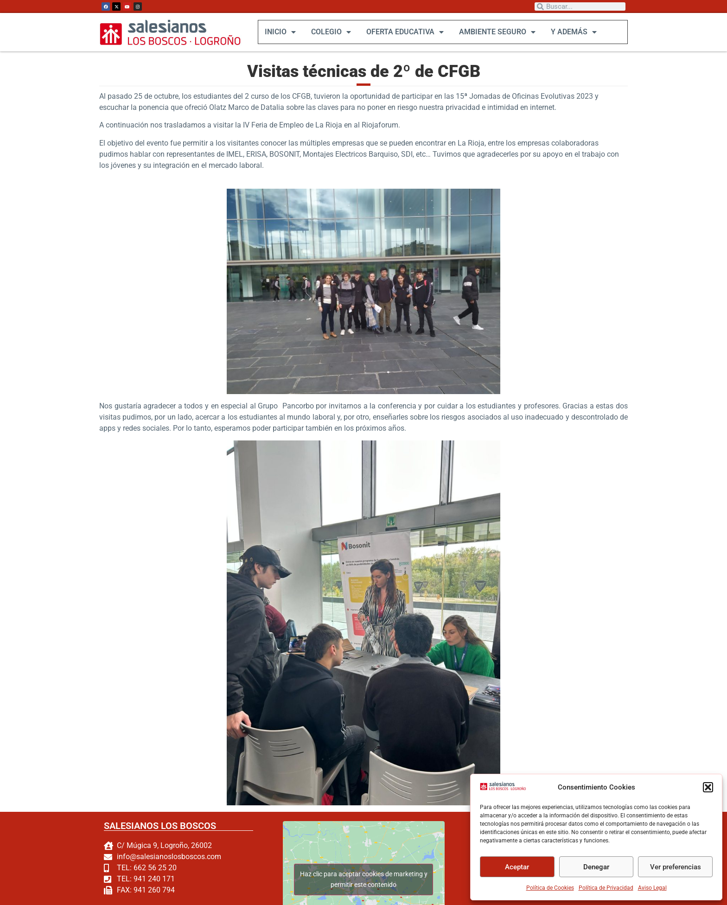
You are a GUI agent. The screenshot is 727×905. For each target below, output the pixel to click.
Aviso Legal (652, 888)
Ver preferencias (675, 867)
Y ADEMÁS (573, 32)
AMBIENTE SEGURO (497, 32)
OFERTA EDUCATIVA (404, 32)
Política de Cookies (550, 888)
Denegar (596, 867)
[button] (708, 787)
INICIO (279, 32)
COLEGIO (331, 32)
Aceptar (517, 867)
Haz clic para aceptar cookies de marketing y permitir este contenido (363, 879)
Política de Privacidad (606, 888)
